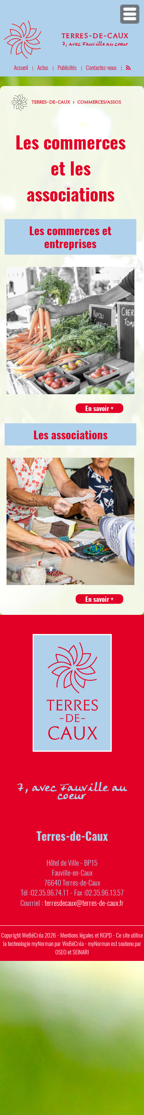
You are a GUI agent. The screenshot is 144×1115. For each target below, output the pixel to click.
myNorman (42, 943)
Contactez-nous (101, 67)
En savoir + (99, 408)
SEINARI (81, 952)
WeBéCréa (32, 935)
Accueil (21, 67)
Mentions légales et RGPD (86, 935)
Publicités (67, 67)
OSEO (60, 952)
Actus (42, 67)
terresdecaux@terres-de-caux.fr (84, 902)
